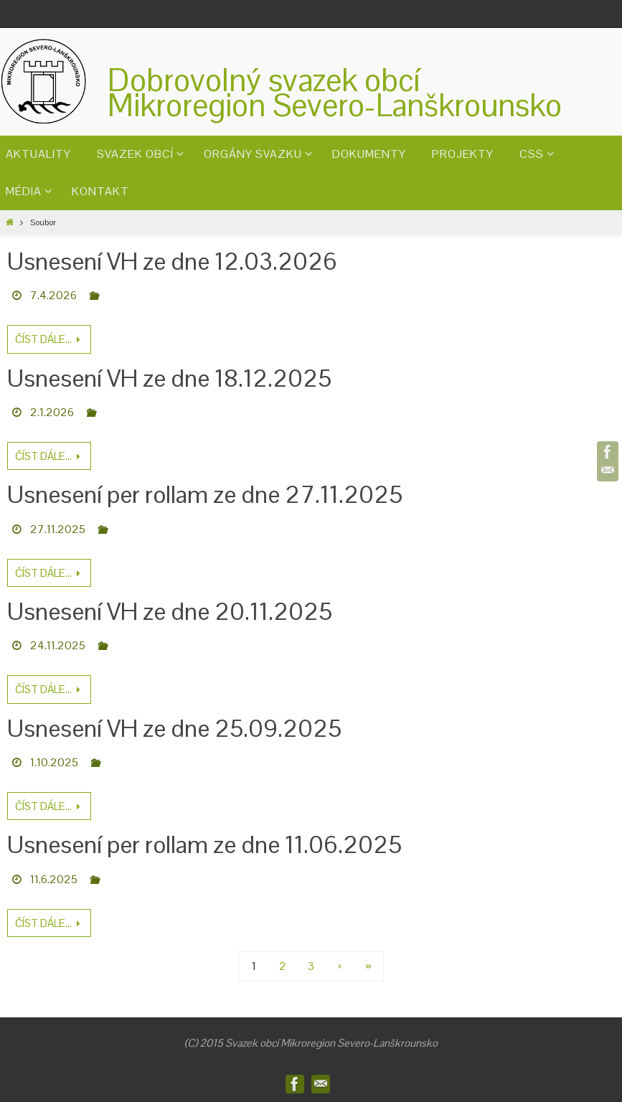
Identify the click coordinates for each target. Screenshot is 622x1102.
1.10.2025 (54, 762)
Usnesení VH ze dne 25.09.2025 (174, 728)
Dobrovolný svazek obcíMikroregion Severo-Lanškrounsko (335, 92)
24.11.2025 (57, 645)
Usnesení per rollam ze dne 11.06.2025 (204, 844)
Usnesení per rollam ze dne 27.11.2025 (204, 494)
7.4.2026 (53, 295)
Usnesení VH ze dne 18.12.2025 (169, 378)
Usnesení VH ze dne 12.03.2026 (172, 261)
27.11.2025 (57, 529)
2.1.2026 (52, 412)
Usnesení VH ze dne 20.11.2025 (169, 611)
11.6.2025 (53, 879)
